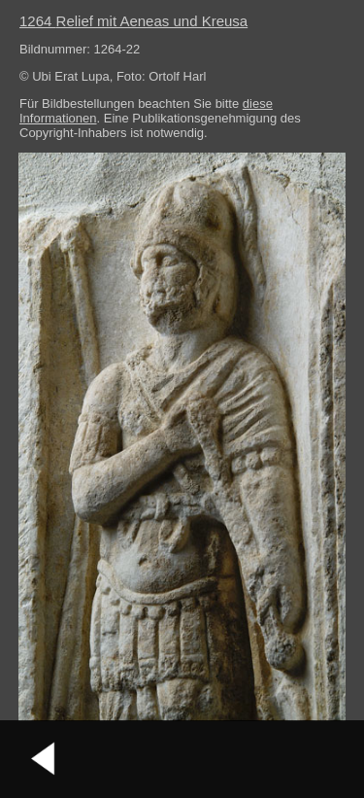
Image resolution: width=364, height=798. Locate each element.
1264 (133, 21)
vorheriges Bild (43, 759)
